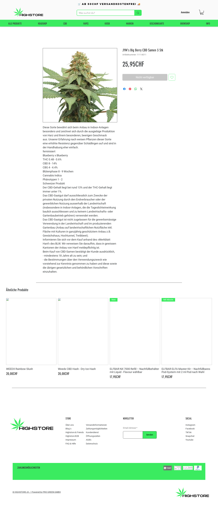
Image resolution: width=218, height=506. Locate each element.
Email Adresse (129, 428)
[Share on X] (141, 89)
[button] (202, 12)
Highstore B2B (72, 436)
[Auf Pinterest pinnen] (130, 89)
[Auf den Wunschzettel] (172, 77)
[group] (109, 339)
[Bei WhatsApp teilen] (135, 89)
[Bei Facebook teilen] (124, 89)
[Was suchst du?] (103, 13)
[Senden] (150, 435)
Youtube (189, 440)
